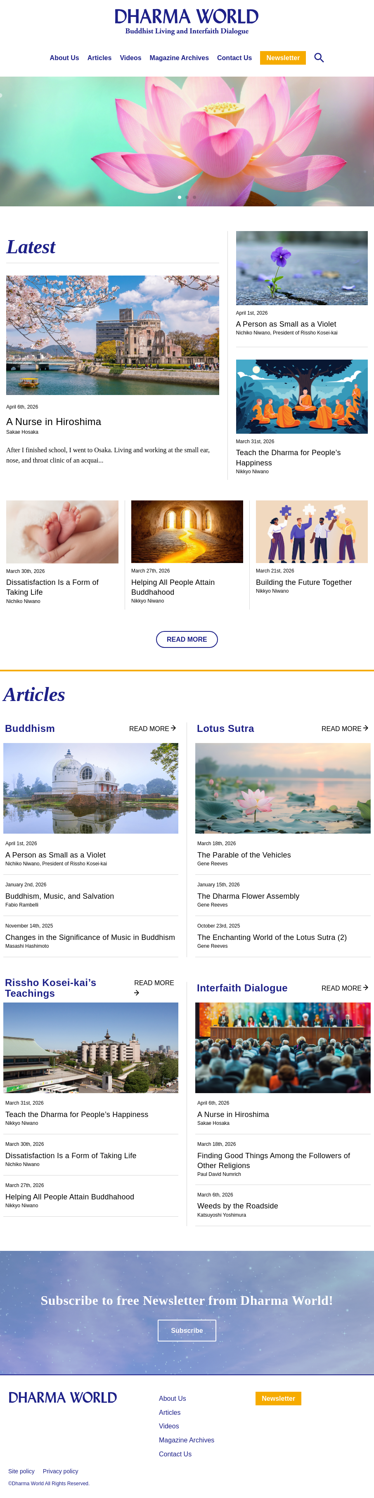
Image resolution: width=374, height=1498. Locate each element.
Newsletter (283, 57)
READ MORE (187, 639)
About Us (64, 57)
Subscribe (187, 1330)
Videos (130, 57)
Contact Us (234, 57)
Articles (100, 57)
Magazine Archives (179, 57)
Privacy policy (60, 1471)
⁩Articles (169, 1412)
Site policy (21, 1471)
